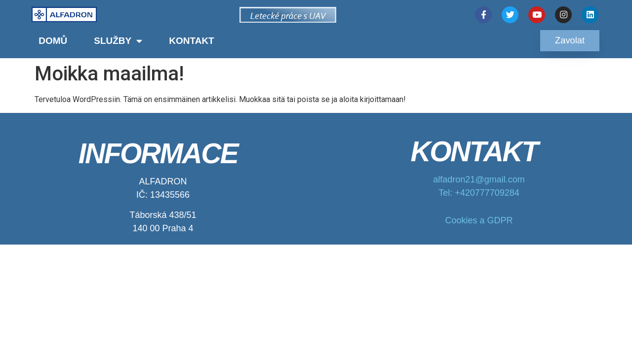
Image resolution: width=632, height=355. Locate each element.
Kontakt (191, 41)
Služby (118, 40)
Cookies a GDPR (479, 220)
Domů (53, 41)
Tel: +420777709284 (478, 193)
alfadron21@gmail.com (478, 179)
